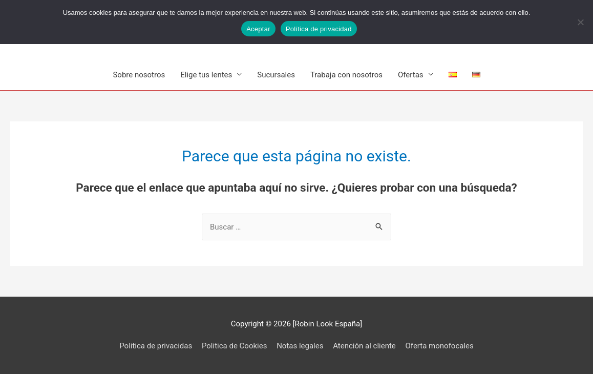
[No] (580, 22)
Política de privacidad (319, 29)
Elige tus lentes (206, 74)
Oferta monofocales (440, 345)
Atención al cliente (364, 345)
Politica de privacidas (155, 345)
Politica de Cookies (234, 345)
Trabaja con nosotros (346, 74)
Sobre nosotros (139, 74)
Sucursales (276, 74)
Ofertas (410, 74)
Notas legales (300, 345)
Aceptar (258, 29)
